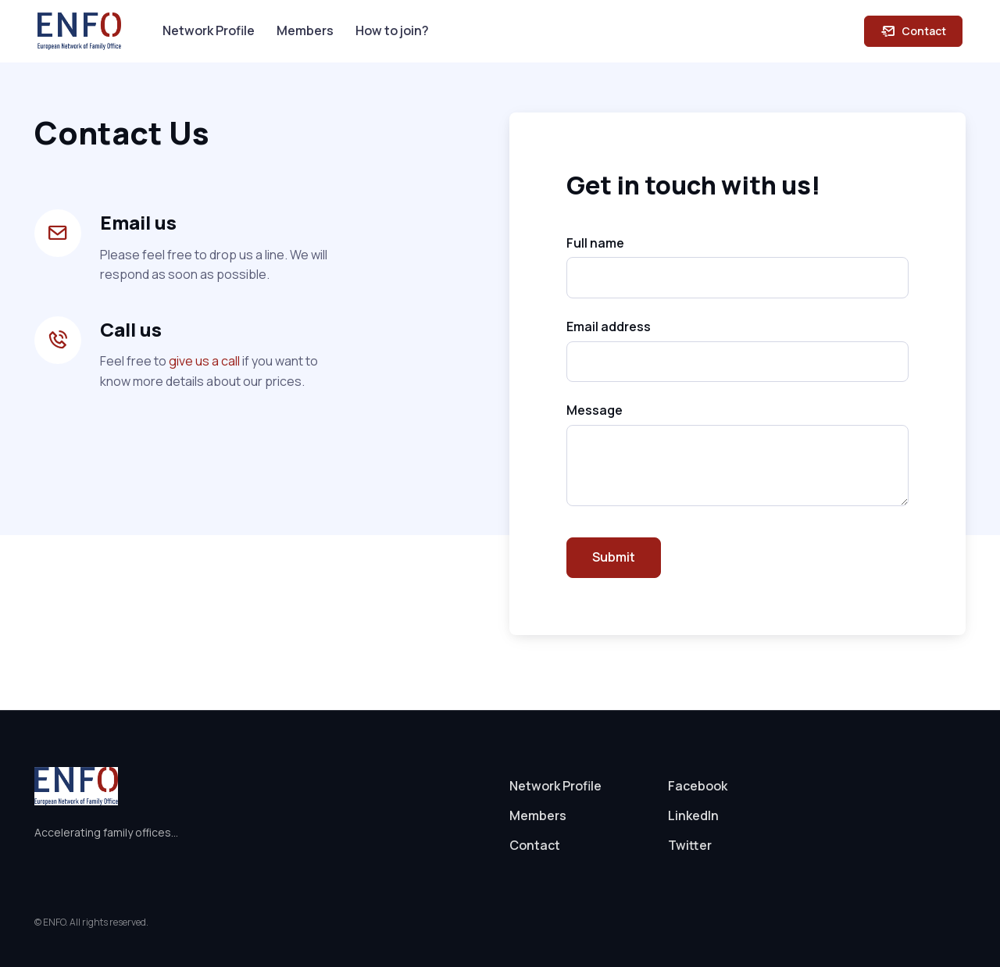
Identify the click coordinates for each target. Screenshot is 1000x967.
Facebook (697, 785)
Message (594, 410)
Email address (608, 326)
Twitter (690, 845)
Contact (913, 31)
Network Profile (208, 30)
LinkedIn (693, 815)
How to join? (392, 30)
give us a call (204, 360)
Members (305, 30)
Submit (613, 557)
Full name (595, 243)
